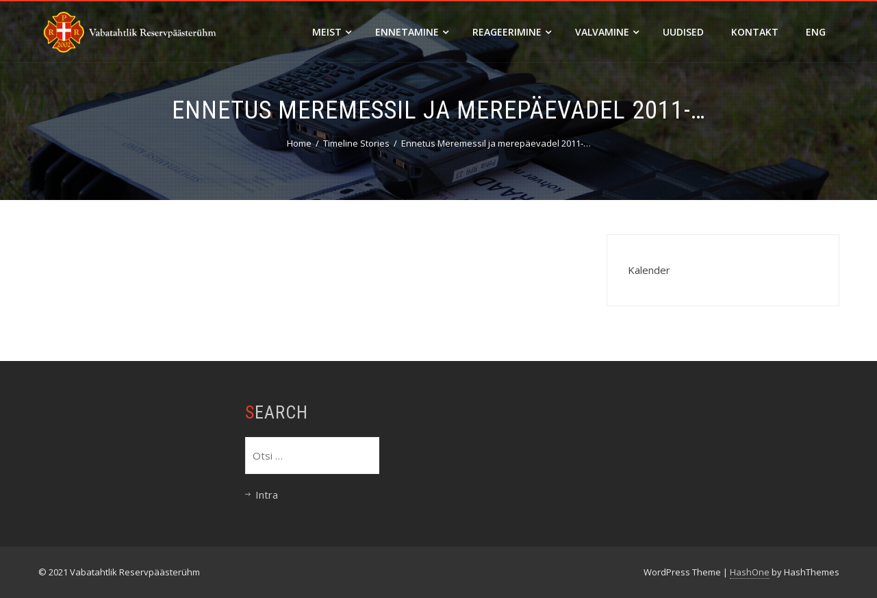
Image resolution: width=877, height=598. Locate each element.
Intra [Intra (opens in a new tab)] (266, 494)
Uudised (683, 31)
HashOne (750, 572)
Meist (331, 31)
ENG (816, 31)
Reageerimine (511, 31)
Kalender (649, 270)
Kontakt (754, 31)
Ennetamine (411, 31)
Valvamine (607, 31)
